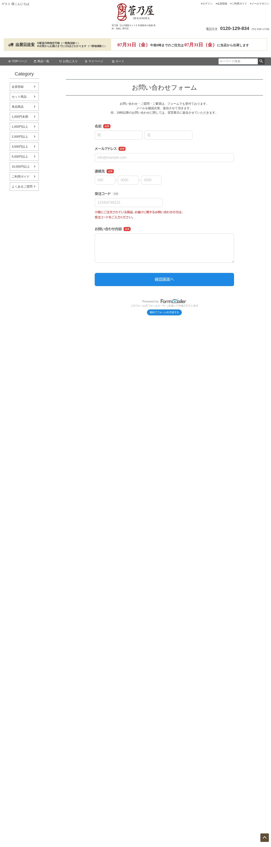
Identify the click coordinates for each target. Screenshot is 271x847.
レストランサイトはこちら (217, 643)
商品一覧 (41, 61)
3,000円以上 (20, 146)
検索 (261, 61)
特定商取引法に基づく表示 (217, 717)
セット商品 (19, 96)
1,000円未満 (20, 116)
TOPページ (17, 61)
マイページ (94, 61)
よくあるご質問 (22, 186)
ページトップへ (264, 837)
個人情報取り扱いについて (217, 728)
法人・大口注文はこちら (135, 775)
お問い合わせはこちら (217, 590)
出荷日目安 (25, 44)
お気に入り (68, 61)
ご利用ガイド (239, 3)
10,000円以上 (21, 166)
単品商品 (18, 106)
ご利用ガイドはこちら (94, 638)
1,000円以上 (20, 126)
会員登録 (222, 3)
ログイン (207, 3)
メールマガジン (260, 3)
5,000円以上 (20, 156)
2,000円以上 (20, 136)
